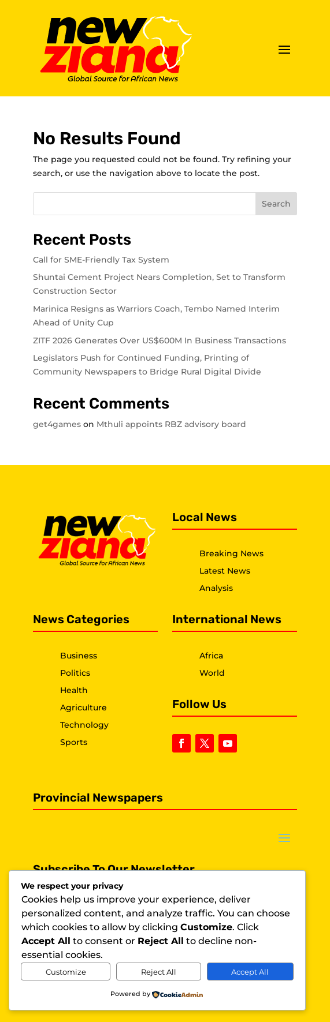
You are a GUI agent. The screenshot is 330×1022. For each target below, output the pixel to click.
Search (276, 204)
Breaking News (231, 553)
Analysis (216, 588)
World (212, 673)
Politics (75, 673)
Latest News (224, 571)
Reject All (158, 971)
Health (74, 690)
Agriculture (83, 707)
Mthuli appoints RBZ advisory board (171, 424)
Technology (84, 725)
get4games (57, 424)
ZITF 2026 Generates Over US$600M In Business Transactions (159, 340)
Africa (211, 655)
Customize (66, 971)
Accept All (250, 971)
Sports (73, 742)
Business (78, 655)
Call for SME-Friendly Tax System (101, 259)
